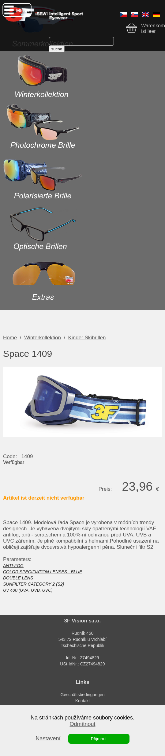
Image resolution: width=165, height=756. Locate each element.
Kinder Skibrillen (87, 338)
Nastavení (48, 738)
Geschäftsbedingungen (83, 694)
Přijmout (99, 738)
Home (10, 338)
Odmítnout (82, 724)
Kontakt (82, 700)
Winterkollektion (42, 338)
